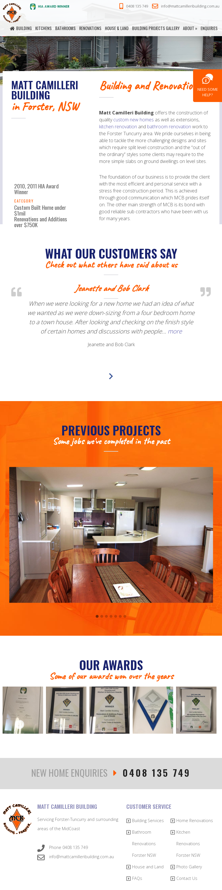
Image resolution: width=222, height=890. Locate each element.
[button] (97, 616)
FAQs (137, 878)
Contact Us (186, 878)
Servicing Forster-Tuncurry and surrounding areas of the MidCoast (77, 824)
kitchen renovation (118, 126)
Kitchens (43, 28)
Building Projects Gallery (156, 28)
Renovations (90, 28)
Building (24, 28)
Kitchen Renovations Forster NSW (188, 843)
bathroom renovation (169, 126)
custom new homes (133, 119)
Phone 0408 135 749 (62, 848)
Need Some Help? (207, 92)
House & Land (117, 28)
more (175, 331)
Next (111, 376)
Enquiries (209, 28)
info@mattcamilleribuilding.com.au (185, 6)
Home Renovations (194, 820)
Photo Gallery (189, 866)
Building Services (148, 820)
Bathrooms (65, 28)
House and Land (148, 866)
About (188, 28)
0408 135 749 (133, 6)
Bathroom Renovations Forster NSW (144, 843)
